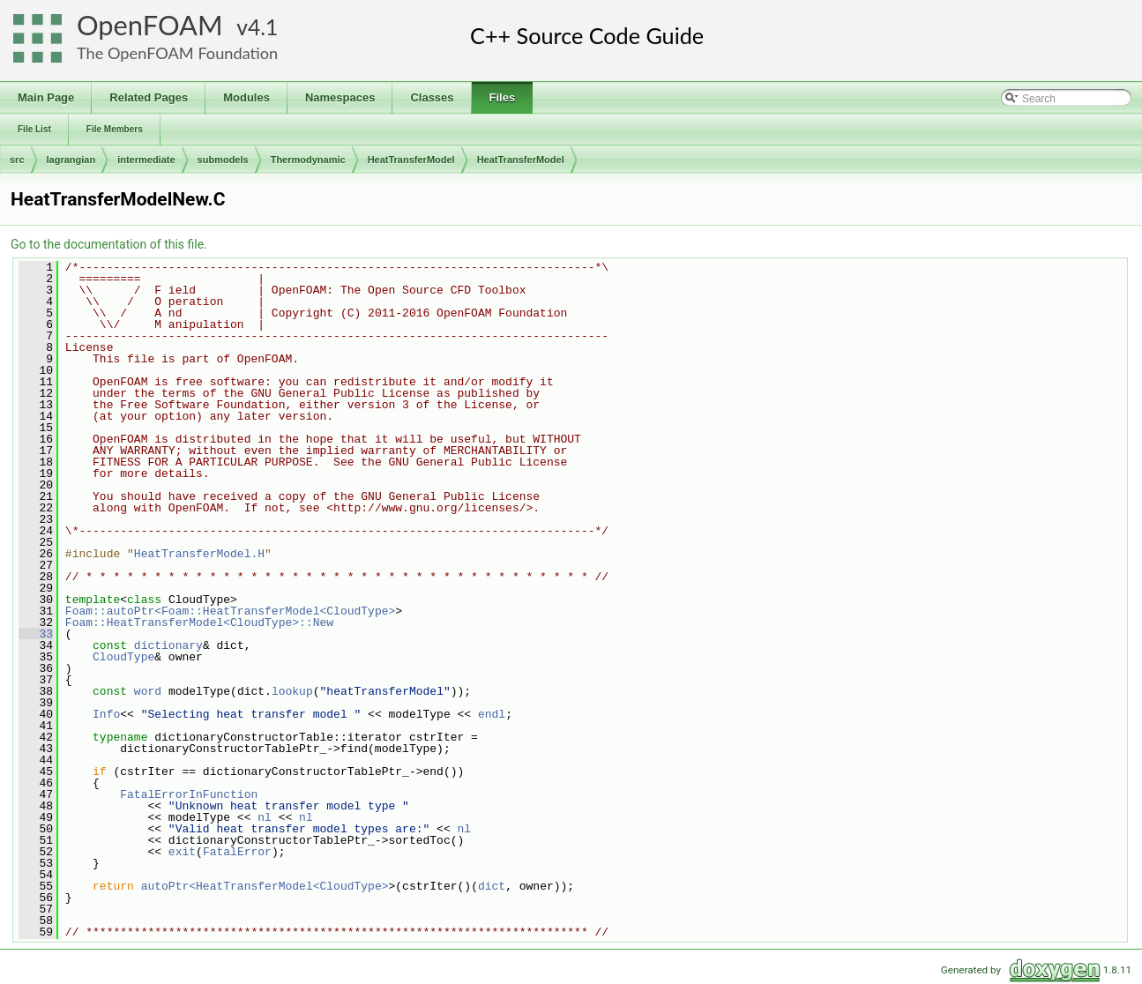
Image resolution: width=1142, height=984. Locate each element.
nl (265, 817)
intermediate (146, 159)
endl (491, 714)
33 (36, 634)
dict (491, 886)
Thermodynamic (308, 159)
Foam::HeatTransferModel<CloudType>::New (199, 622)
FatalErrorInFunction (189, 794)
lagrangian (71, 159)
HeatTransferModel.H (199, 554)
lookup (292, 691)
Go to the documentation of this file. (109, 244)
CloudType (123, 657)
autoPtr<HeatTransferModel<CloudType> (265, 886)
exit (182, 852)
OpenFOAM (150, 25)
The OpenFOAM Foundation (177, 53)
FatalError (237, 852)
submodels (223, 159)
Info (106, 714)
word (147, 691)
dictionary (168, 645)
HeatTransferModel (411, 159)
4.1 (263, 27)
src (17, 159)
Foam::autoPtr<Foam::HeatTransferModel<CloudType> (230, 611)
